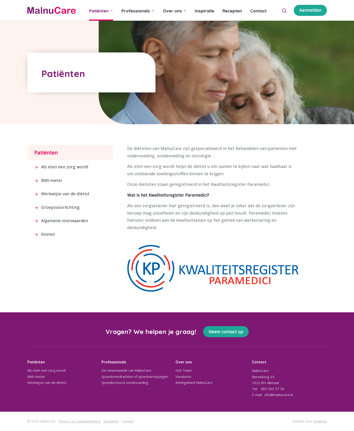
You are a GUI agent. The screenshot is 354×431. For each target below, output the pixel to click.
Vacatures (183, 376)
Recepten (232, 11)
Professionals (135, 11)
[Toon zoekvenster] (284, 10)
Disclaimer (111, 421)
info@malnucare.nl (279, 394)
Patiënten (99, 11)
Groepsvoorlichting (60, 207)
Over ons (172, 11)
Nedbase (320, 421)
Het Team (184, 370)
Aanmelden (310, 10)
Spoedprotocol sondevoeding (124, 382)
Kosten (48, 234)
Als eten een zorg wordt (65, 167)
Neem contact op (226, 331)
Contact (258, 11)
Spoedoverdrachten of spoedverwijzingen (134, 376)
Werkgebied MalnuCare (194, 382)
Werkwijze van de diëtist (65, 193)
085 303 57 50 (272, 388)
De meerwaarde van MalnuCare (126, 370)
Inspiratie (204, 11)
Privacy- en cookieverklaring (79, 421)
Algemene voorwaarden (64, 220)
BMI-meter (51, 180)
